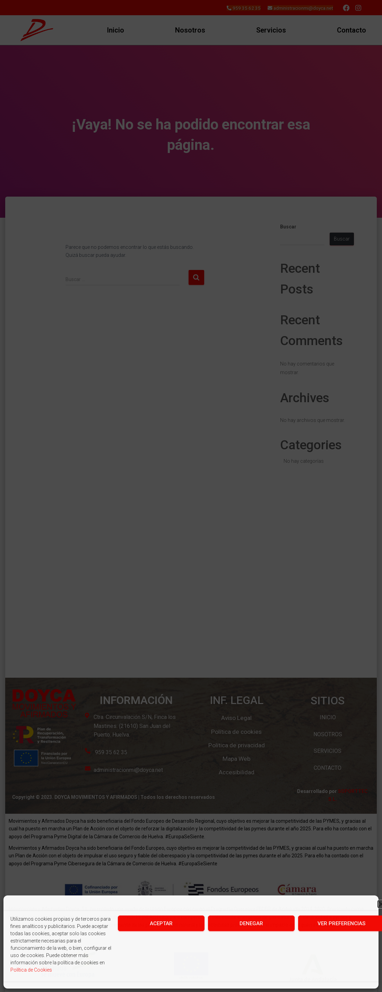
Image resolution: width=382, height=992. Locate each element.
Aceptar (161, 923)
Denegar (251, 923)
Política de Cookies (31, 970)
